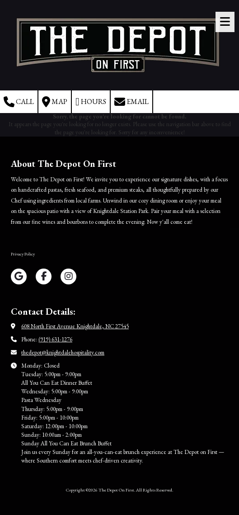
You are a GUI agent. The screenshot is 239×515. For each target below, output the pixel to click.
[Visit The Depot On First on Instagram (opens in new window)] (68, 276)
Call (19, 101)
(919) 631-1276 (55, 339)
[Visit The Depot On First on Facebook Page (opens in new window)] (44, 276)
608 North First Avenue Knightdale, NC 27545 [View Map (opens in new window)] (75, 326)
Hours (90, 101)
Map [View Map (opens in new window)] (54, 101)
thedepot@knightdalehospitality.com (62, 352)
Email (131, 101)
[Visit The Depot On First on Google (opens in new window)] (19, 276)
